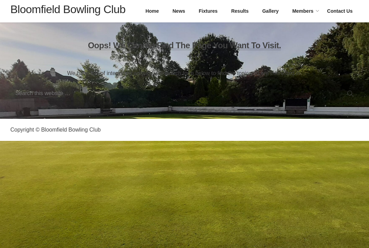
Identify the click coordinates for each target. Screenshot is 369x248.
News (179, 11)
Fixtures (208, 11)
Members (302, 11)
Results (240, 11)
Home (152, 11)
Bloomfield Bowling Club (68, 9)
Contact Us (340, 11)
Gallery (270, 11)
